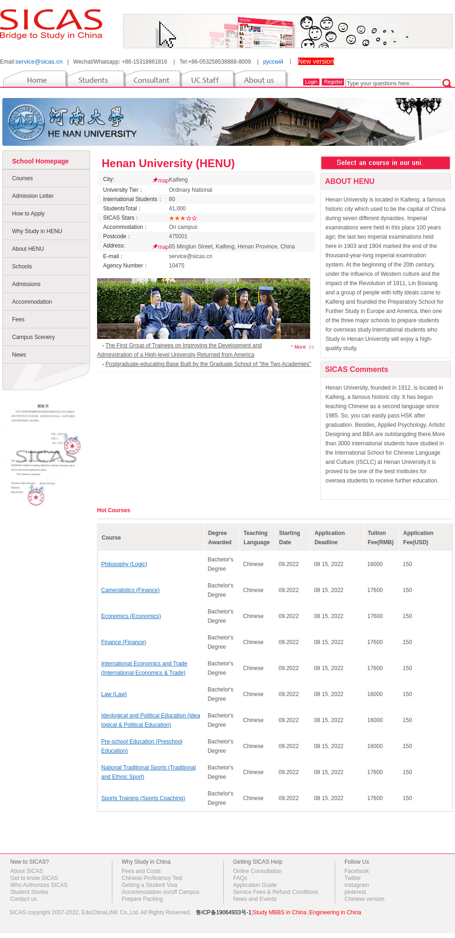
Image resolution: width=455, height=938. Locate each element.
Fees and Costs (141, 871)
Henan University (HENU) (168, 163)
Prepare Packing (142, 899)
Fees (18, 319)
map (163, 180)
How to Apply (28, 213)
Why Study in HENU (37, 231)
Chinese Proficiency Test (152, 878)
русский (273, 62)
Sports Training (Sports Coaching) (143, 798)
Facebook (356, 871)
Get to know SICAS (34, 878)
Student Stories (29, 892)
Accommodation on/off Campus (160, 892)
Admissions (26, 284)
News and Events (254, 899)
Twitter (352, 878)
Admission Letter (32, 196)
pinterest (355, 892)
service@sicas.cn (38, 61)
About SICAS (26, 871)
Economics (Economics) (131, 616)
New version (316, 61)
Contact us (23, 899)
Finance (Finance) (123, 642)
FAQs (240, 878)
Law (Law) (114, 694)
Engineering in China (335, 912)
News (19, 355)
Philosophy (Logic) (124, 564)
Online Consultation (257, 871)
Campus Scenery (33, 337)
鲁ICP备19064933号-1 (224, 912)
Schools (22, 266)
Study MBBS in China (279, 912)
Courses (22, 178)
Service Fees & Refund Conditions (275, 892)
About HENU (28, 249)
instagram (356, 885)
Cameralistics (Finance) (130, 590)
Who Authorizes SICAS (38, 885)
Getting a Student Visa (149, 885)
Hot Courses (113, 510)
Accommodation (32, 302)
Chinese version (364, 899)
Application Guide (255, 885)
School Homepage (40, 161)
